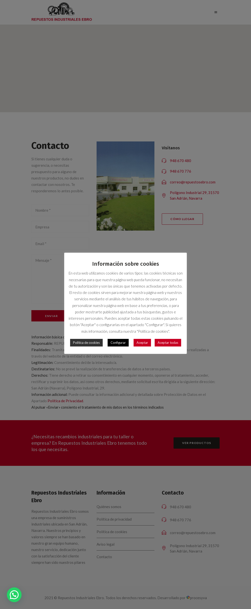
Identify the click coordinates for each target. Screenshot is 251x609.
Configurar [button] (118, 340)
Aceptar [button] (142, 340)
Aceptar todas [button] (168, 340)
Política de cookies (86, 340)
